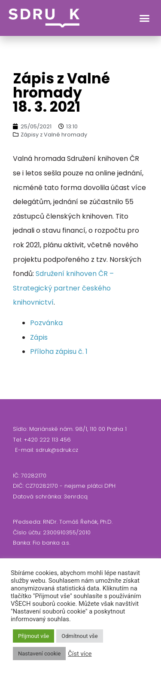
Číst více (79, 654)
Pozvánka (46, 323)
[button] (145, 18)
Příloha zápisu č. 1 (59, 351)
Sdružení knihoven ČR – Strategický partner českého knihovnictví (63, 288)
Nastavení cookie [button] (39, 653)
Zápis (39, 337)
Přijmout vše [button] (33, 636)
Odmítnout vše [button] (79, 636)
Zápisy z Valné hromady (54, 134)
